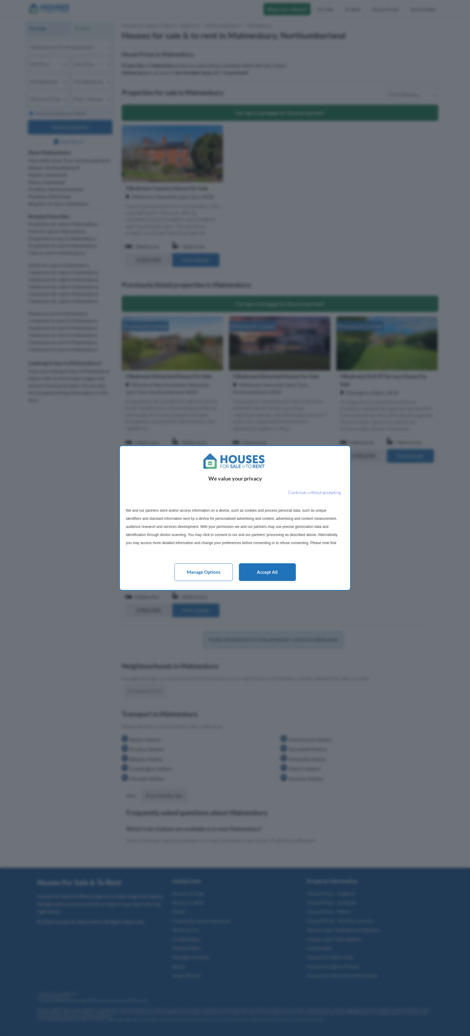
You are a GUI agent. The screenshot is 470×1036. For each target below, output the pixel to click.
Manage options (204, 572)
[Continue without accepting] (314, 492)
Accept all (267, 572)
